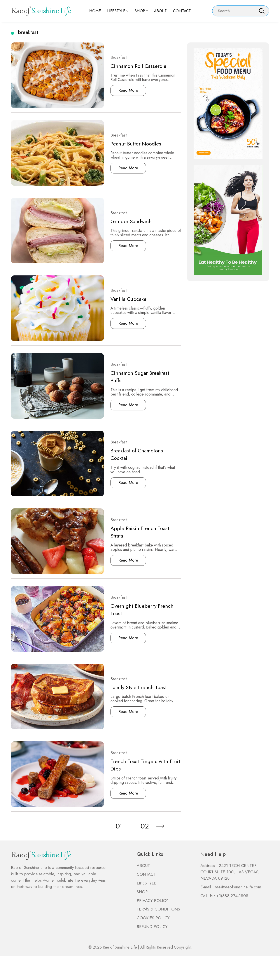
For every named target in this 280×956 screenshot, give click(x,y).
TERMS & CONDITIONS (158, 909)
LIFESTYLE (146, 883)
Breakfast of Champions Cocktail (137, 454)
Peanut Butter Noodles (126, 143)
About (159, 11)
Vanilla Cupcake (119, 299)
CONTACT (146, 874)
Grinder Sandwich (121, 221)
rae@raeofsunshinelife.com (238, 887)
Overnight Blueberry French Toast (139, 609)
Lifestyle (117, 11)
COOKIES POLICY (153, 918)
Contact (180, 11)
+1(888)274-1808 (232, 896)
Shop (140, 11)
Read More (118, 90)
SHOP (142, 892)
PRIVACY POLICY (152, 900)
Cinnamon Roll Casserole (129, 66)
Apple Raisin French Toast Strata (137, 532)
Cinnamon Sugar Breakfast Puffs (136, 376)
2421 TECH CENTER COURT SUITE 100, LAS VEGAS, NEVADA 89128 (230, 872)
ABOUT (143, 865)
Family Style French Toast (129, 687)
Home (96, 11)
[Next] (160, 826)
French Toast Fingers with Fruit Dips (135, 765)
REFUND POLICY (152, 927)
